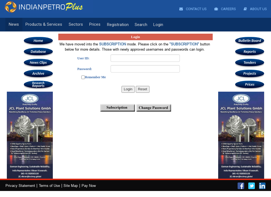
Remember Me (95, 77)
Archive (38, 73)
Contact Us (193, 9)
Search (139, 24)
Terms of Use (49, 185)
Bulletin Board (249, 40)
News (14, 24)
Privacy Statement (20, 185)
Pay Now (89, 185)
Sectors (75, 24)
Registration (116, 24)
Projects (249, 73)
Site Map (71, 185)
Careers (225, 9)
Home (38, 40)
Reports (38, 84)
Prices (93, 24)
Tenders (250, 62)
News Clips (38, 62)
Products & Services (43, 24)
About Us (255, 9)
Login (156, 24)
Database (38, 51)
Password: (84, 69)
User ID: (83, 58)
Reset (142, 89)
